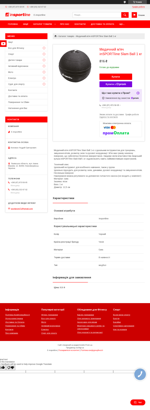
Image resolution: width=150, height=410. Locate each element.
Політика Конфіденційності (17, 315)
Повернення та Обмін (18, 102)
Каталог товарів (42, 24)
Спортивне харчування (123, 326)
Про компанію (11, 333)
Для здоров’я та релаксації (90, 332)
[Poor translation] (10, 367)
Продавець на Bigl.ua (75, 348)
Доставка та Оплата (14, 322)
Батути (116, 318)
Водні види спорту (121, 315)
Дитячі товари (15, 60)
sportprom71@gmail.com (22, 208)
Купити (116, 76)
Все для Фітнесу (16, 48)
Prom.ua (88, 345)
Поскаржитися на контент (68, 350)
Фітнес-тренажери (49, 315)
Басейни (117, 322)
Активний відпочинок (18, 66)
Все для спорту (48, 318)
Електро (12, 78)
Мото (10, 72)
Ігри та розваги (120, 329)
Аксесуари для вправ (87, 322)
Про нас (64, 24)
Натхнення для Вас (17, 108)
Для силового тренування (89, 318)
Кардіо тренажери (85, 315)
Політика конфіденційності (92, 350)
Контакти (80, 24)
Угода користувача (14, 318)
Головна (13, 24)
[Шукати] (125, 15)
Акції (25, 24)
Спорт (11, 54)
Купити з (116, 84)
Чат (138, 402)
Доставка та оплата (102, 24)
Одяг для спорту (16, 84)
